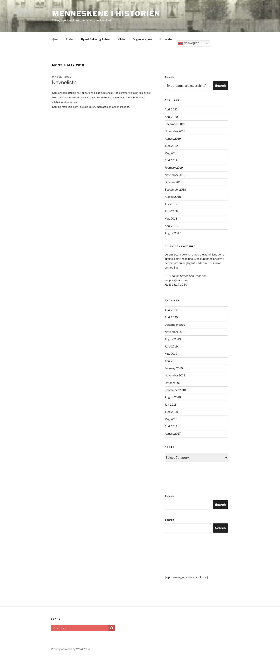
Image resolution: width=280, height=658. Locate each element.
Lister (70, 39)
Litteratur (166, 39)
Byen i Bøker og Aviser (95, 39)
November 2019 (175, 131)
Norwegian (188, 43)
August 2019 (173, 138)
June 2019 (171, 145)
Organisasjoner (142, 39)
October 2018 (173, 182)
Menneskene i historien (106, 13)
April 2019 (171, 160)
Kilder (121, 39)
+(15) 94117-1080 (176, 284)
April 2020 (171, 116)
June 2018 (171, 211)
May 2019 (171, 153)
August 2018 (173, 196)
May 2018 (171, 218)
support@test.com (176, 280)
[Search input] (81, 628)
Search (169, 77)
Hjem (55, 39)
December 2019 (175, 124)
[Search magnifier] (111, 628)
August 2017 (173, 233)
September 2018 (175, 189)
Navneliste (64, 82)
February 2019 (174, 167)
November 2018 (175, 175)
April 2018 (171, 226)
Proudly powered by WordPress (70, 649)
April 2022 (171, 109)
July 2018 (171, 204)
